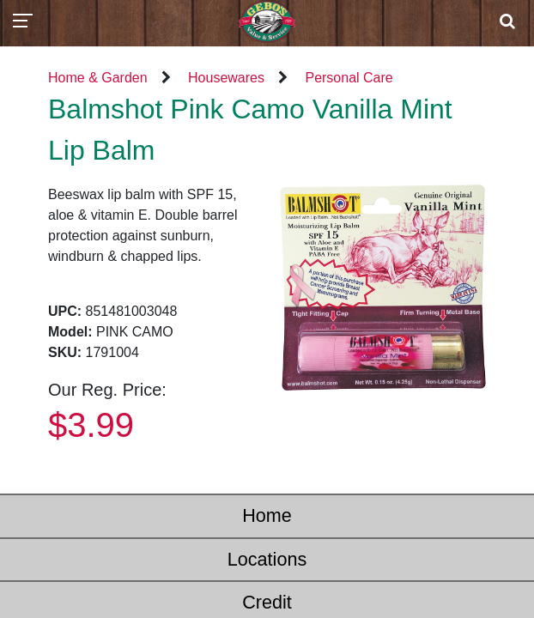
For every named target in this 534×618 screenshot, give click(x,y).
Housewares (226, 77)
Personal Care (348, 77)
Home (267, 515)
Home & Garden (98, 77)
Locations (267, 559)
